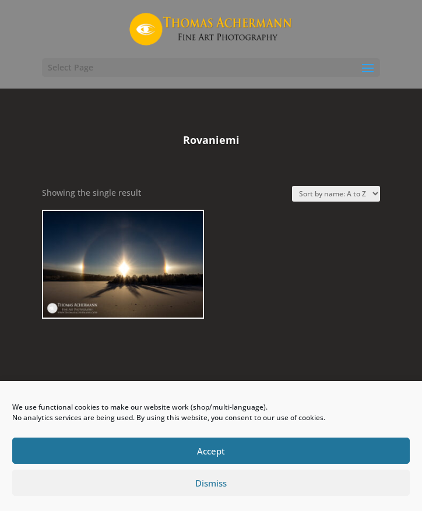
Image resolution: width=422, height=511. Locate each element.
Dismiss (211, 483)
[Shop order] (336, 194)
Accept (211, 451)
